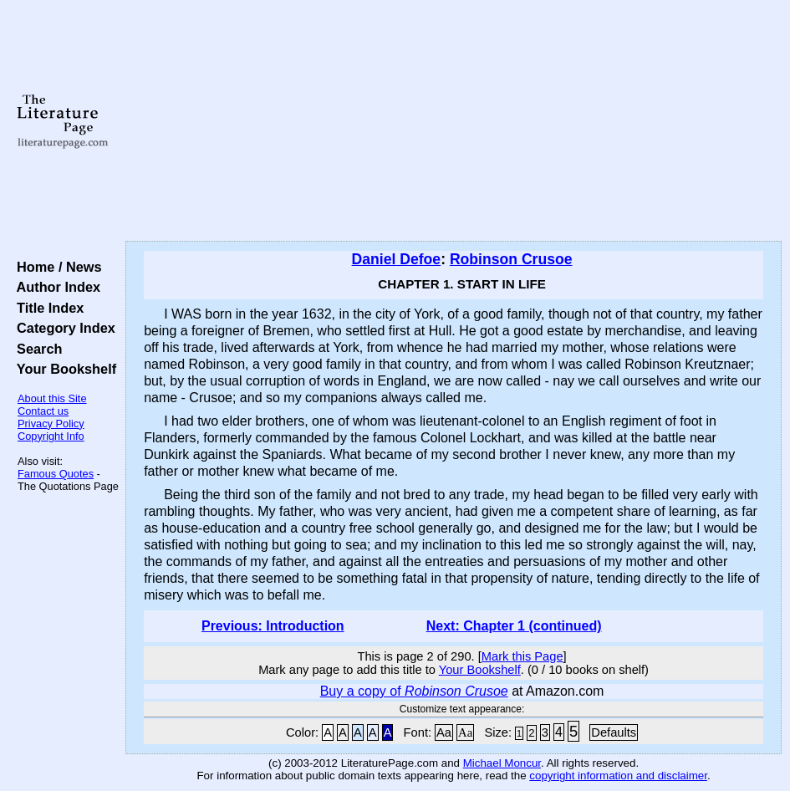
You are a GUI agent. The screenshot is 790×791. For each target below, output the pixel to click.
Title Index (46, 307)
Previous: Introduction (272, 626)
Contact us (43, 411)
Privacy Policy (51, 423)
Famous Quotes (56, 473)
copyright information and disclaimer (618, 775)
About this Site (52, 398)
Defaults (613, 732)
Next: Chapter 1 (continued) (514, 626)
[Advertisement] (454, 121)
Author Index (54, 286)
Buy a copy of (414, 691)
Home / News (55, 266)
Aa (443, 732)
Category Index (62, 327)
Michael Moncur (502, 763)
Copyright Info (51, 436)
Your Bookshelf (62, 368)
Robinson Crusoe (511, 259)
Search (35, 348)
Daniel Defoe (396, 259)
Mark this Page (522, 656)
